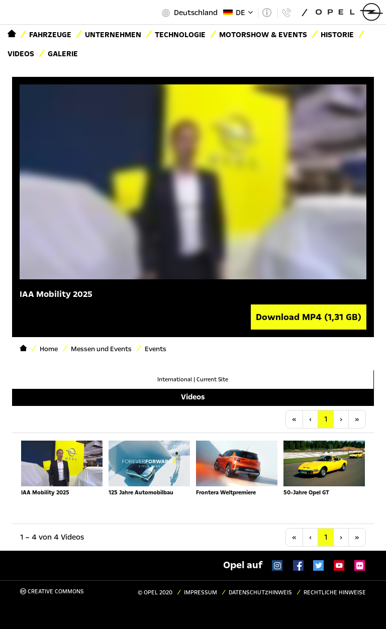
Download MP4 (308, 317)
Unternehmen (113, 35)
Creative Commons (52, 591)
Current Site (212, 379)
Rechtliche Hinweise (335, 592)
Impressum (200, 592)
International (174, 379)
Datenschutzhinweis (260, 592)
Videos (21, 54)
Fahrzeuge (50, 35)
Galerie (63, 54)
